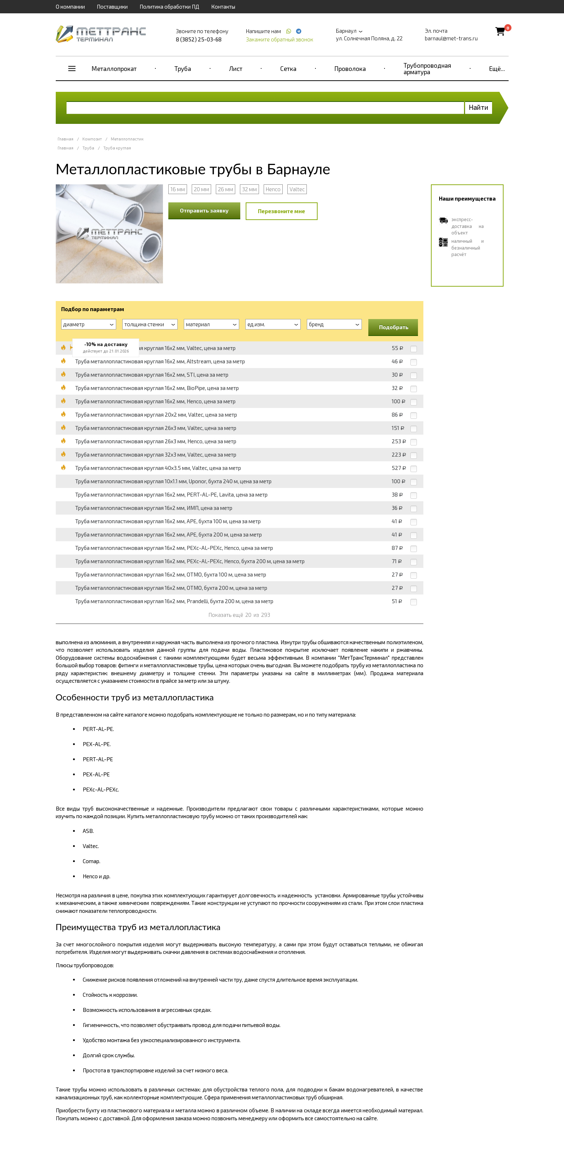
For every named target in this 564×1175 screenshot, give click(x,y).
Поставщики (112, 6)
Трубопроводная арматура (427, 68)
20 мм (201, 189)
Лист (235, 68)
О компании (70, 6)
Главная (65, 138)
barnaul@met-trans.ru (451, 38)
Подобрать (394, 327)
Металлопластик (127, 138)
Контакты (223, 6)
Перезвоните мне (281, 211)
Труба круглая (117, 147)
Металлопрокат (114, 68)
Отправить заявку (204, 210)
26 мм (225, 189)
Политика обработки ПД (169, 6)
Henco (273, 189)
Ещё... (497, 68)
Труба (182, 68)
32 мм (249, 189)
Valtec (297, 189)
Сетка (288, 68)
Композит (92, 138)
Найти (478, 107)
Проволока (350, 68)
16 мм (177, 189)
